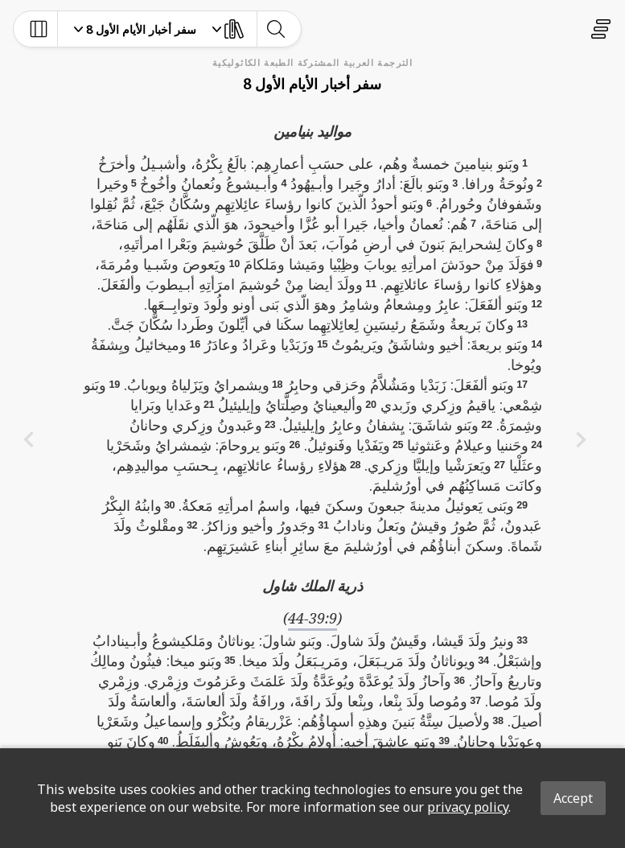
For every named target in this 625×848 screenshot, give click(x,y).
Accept (573, 798)
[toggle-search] (275, 29)
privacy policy (467, 807)
